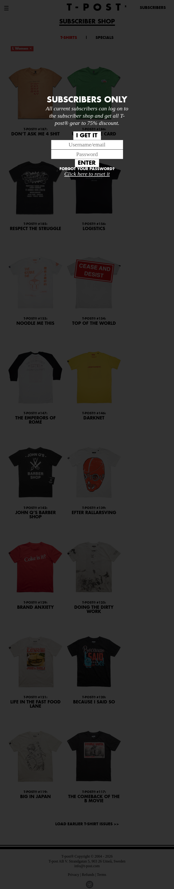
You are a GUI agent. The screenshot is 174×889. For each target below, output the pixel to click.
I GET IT (86, 135)
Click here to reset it (87, 174)
